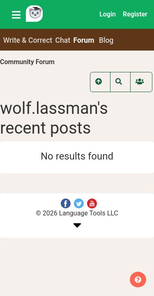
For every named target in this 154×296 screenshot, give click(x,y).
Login (107, 14)
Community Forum (27, 62)
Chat (63, 40)
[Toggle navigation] (16, 14)
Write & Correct (28, 40)
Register (135, 14)
